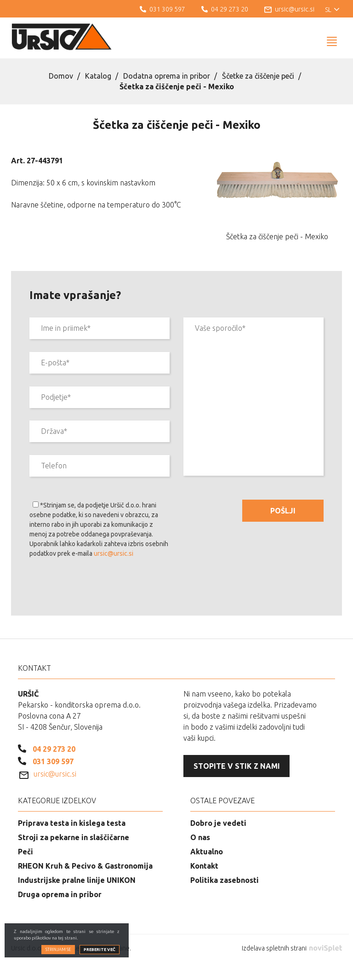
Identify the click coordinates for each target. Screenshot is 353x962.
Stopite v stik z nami (237, 766)
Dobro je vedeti (218, 823)
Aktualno (206, 851)
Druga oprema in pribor (60, 894)
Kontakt (204, 866)
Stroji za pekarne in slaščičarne (73, 837)
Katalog (98, 76)
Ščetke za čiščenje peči (258, 76)
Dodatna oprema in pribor (166, 76)
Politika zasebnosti (224, 880)
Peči (25, 851)
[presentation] (99, 588)
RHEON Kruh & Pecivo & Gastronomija (85, 866)
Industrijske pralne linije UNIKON (77, 880)
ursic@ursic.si (113, 553)
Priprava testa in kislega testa (71, 823)
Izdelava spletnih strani (292, 948)
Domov (61, 76)
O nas (200, 837)
